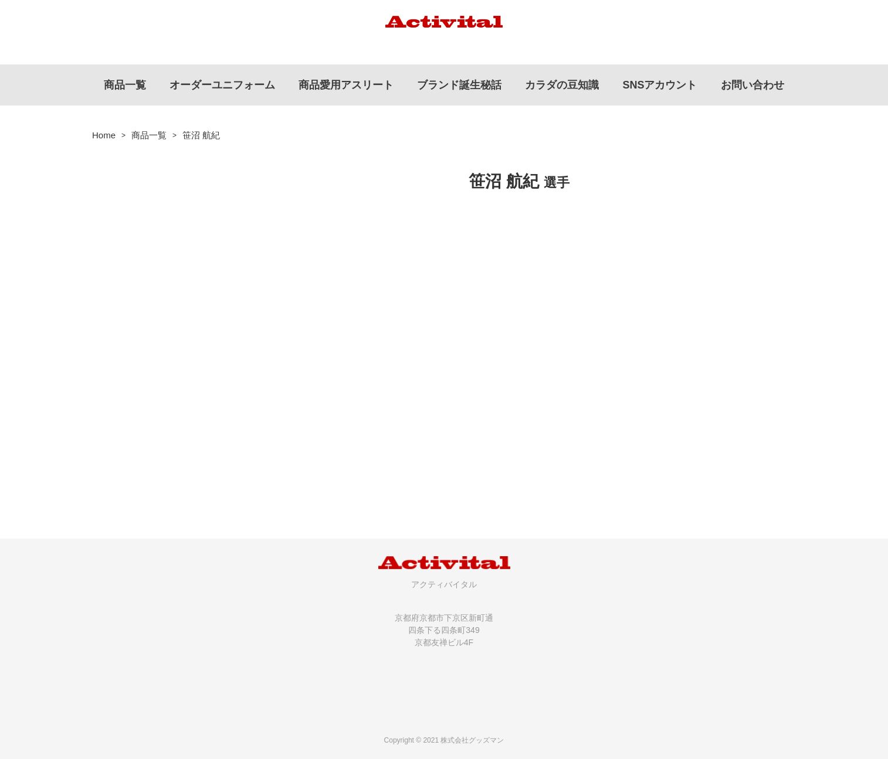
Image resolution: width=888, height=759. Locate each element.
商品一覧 (149, 135)
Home (104, 135)
